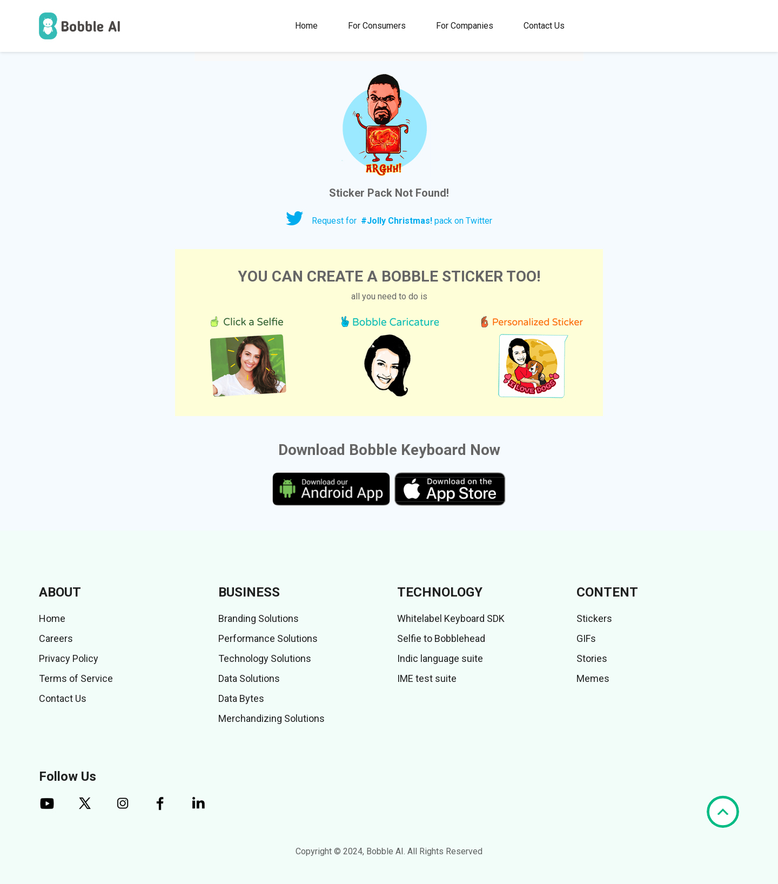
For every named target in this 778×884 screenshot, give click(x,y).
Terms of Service (76, 678)
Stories (591, 658)
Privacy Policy (68, 658)
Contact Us (544, 26)
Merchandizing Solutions (271, 718)
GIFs (586, 638)
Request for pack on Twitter (402, 221)
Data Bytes (241, 698)
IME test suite (427, 678)
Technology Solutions (264, 658)
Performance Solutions (268, 638)
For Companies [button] (464, 26)
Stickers (594, 618)
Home (306, 26)
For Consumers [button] (377, 26)
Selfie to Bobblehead (441, 638)
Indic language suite (440, 658)
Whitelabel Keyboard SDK (451, 618)
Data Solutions (249, 678)
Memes (592, 678)
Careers (56, 638)
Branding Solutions (258, 618)
